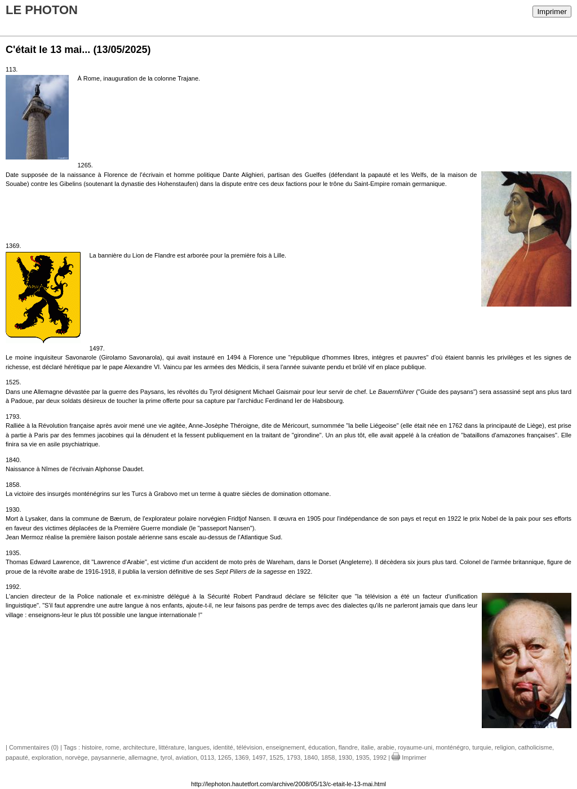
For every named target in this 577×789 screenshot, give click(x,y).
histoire (91, 747)
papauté (17, 757)
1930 (345, 757)
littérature (172, 747)
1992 (380, 757)
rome (112, 747)
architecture (139, 747)
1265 (224, 757)
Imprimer (552, 11)
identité (223, 747)
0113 (207, 757)
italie (367, 747)
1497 (258, 757)
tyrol (166, 757)
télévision (250, 747)
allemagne (142, 757)
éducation (321, 747)
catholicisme (535, 747)
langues (199, 747)
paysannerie (108, 757)
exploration (47, 757)
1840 (310, 757)
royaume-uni (415, 747)
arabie (385, 747)
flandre (348, 747)
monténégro (452, 747)
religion (504, 747)
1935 (362, 757)
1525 (276, 757)
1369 (241, 757)
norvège (76, 757)
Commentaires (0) (34, 747)
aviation (186, 757)
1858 (328, 757)
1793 (293, 757)
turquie (481, 747)
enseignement (285, 747)
